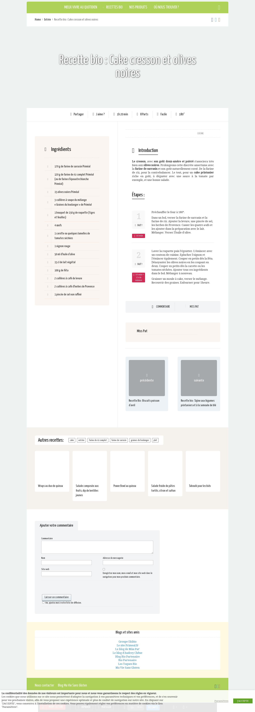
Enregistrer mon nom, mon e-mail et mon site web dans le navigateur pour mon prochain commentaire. (127, 575)
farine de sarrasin (118, 440)
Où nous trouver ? (166, 7)
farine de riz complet (98, 440)
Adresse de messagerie (113, 558)
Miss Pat (194, 306)
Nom (43, 558)
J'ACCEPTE (242, 701)
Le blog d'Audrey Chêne (127, 652)
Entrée (47, 19)
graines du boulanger (140, 440)
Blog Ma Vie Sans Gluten (72, 685)
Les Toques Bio (127, 663)
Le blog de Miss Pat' (127, 649)
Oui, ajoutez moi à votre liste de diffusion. (61, 602)
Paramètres (221, 700)
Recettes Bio (114, 7)
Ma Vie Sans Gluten (128, 667)
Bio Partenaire (127, 660)
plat (155, 440)
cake (72, 440)
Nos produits (138, 7)
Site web (45, 569)
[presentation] (66, 588)
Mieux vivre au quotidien (80, 7)
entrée (81, 440)
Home (38, 19)
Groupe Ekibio (127, 641)
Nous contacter (44, 685)
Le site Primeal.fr (127, 645)
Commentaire (163, 306)
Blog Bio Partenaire (127, 656)
